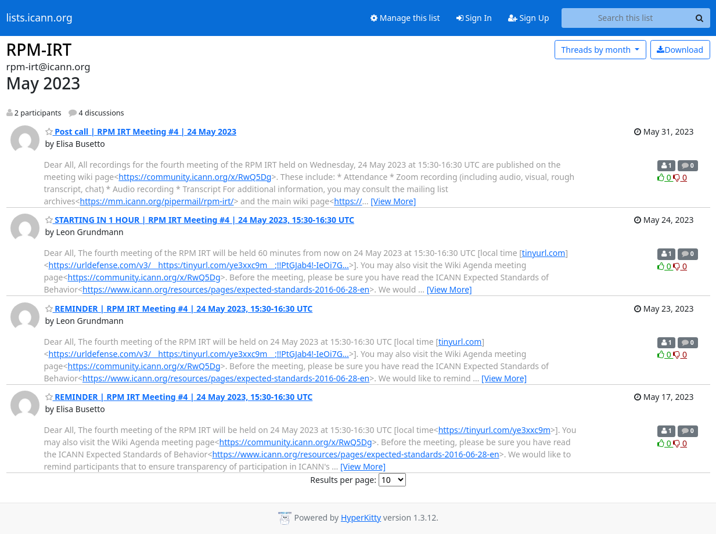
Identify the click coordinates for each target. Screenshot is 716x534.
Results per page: (343, 479)
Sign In (474, 17)
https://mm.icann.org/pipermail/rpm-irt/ (157, 201)
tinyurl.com (544, 252)
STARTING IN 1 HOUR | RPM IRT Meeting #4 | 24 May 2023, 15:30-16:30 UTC (200, 219)
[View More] (393, 201)
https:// (348, 201)
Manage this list (405, 17)
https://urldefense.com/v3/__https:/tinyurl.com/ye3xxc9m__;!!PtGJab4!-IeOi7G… (199, 264)
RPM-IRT (39, 49)
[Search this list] (626, 18)
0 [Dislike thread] (680, 177)
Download (680, 49)
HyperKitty (361, 517)
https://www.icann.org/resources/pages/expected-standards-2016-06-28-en (225, 289)
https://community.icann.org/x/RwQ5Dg (194, 176)
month (596, 49)
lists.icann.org (39, 18)
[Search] (699, 18)
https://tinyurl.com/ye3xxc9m (494, 429)
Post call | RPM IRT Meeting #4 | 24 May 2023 (141, 131)
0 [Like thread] (665, 177)
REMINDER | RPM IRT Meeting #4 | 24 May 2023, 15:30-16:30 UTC (179, 308)
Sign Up (528, 17)
